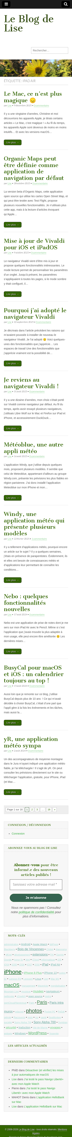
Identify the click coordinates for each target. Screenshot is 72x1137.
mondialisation (58, 986)
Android (26, 944)
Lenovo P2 (15, 978)
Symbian (62, 1022)
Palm (31, 1002)
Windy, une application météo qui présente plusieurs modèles (34, 524)
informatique (48, 959)
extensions (40, 954)
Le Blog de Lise (29, 23)
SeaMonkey (55, 1017)
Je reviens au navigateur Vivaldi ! (31, 383)
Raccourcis (19, 1017)
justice (62, 973)
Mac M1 (55, 979)
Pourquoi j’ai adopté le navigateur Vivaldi (35, 313)
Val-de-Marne (40, 1027)
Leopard (28, 978)
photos (34, 1011)
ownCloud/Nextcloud (15, 1002)
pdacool (19, 1011)
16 (49, 809)
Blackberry (9, 949)
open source (35, 996)
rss (36, 1017)
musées (38, 991)
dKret (9, 954)
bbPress (54, 944)
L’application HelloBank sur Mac (43, 1106)
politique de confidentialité (36, 912)
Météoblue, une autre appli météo (33, 448)
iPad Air (55, 964)
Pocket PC (50, 1011)
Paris (42, 1002)
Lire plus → (12, 142)
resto (30, 1017)
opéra (48, 996)
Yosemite (54, 1033)
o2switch (21, 996)
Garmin (60, 954)
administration (11, 944)
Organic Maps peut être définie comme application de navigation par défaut (34, 168)
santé (43, 1017)
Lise (10, 105)
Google (8, 959)
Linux (38, 978)
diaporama (61, 949)
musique (26, 991)
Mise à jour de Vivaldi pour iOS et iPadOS (34, 244)
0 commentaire (41, 105)
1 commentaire (39, 538)
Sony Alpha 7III (22, 1022)
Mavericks (43, 986)
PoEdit (61, 1011)
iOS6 (21, 964)
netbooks (9, 996)
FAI (52, 954)
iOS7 (29, 964)
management (28, 986)
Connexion (18, 833)
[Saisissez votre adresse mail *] (36, 884)
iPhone (13, 972)
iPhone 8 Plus (33, 972)
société (8, 1022)
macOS (11, 985)
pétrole (7, 1017)
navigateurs (53, 991)
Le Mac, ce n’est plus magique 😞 (33, 97)
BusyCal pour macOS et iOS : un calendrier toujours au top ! (34, 674)
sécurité (11, 1027)
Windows (20, 1033)
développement (22, 954)
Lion (46, 979)
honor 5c (18, 959)
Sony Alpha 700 (45, 1022)
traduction (24, 1027)
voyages (55, 1027)
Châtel (49, 949)
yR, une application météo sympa (31, 742)
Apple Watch (40, 944)
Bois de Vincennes (30, 949)
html (28, 959)
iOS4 (6, 964)
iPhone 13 (50, 972)
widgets (8, 1033)
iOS (59, 959)
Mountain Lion (11, 991)
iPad (45, 964)
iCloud (35, 959)
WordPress (37, 1033)
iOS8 (37, 964)
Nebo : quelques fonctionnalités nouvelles (26, 603)
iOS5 (14, 964)
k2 (5, 979)
